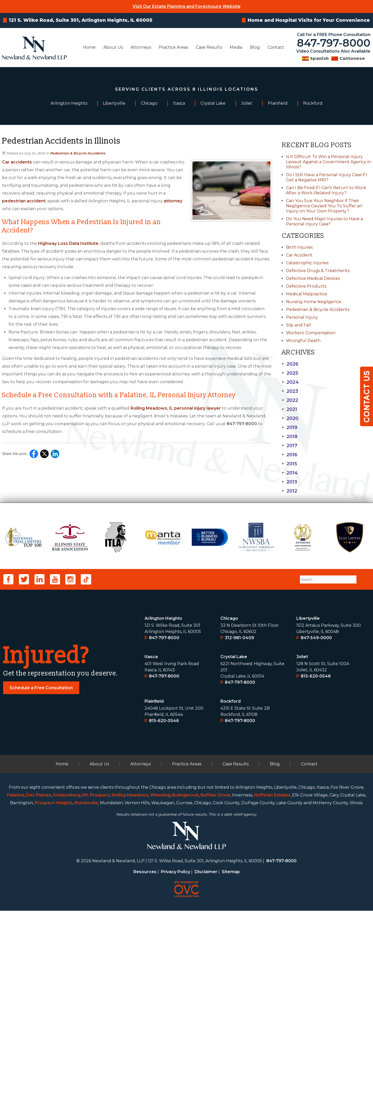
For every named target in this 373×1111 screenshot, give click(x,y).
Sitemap (231, 1072)
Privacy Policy (175, 1072)
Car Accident (299, 255)
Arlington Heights (163, 818)
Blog (255, 47)
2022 (290, 400)
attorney (173, 200)
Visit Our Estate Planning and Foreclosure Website (187, 6)
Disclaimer (206, 1072)
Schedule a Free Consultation (41, 888)
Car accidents (17, 162)
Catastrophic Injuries (307, 262)
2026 (290, 364)
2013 (289, 482)
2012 (289, 491)
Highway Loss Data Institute (68, 243)
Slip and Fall (298, 325)
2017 (289, 445)
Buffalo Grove (215, 995)
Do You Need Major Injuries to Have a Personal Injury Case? (324, 221)
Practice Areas (173, 47)
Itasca (151, 856)
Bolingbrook (185, 995)
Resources (144, 1072)
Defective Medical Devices (313, 278)
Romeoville (86, 1003)
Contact (276, 47)
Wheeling (160, 995)
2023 (290, 391)
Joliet (302, 856)
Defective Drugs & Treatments (317, 270)
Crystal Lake (233, 856)
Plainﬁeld (154, 901)
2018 (289, 436)
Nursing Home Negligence (313, 301)
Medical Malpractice (306, 293)
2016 (289, 454)
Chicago (229, 818)
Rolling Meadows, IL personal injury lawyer (176, 408)
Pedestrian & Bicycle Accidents (77, 153)
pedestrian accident (24, 200)
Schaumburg (66, 995)
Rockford (230, 901)
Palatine (15, 995)
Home (89, 47)
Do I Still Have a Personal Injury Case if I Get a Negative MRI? (326, 177)
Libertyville (308, 818)
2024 (290, 382)
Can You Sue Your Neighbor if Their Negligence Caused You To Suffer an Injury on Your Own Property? (324, 205)
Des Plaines (38, 995)
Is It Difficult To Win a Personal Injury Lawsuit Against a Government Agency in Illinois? (328, 161)
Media (236, 47)
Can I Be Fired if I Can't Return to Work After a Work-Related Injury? (326, 190)
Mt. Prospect (96, 995)
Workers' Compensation (310, 332)
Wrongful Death (303, 340)
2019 (289, 427)
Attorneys (141, 47)
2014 (290, 472)
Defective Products (306, 286)
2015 (289, 463)
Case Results (209, 47)
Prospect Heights (54, 1003)
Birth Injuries (299, 247)
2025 (290, 373)
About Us (113, 47)
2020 (290, 418)
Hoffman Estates (272, 995)
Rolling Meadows (130, 995)
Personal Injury (302, 317)
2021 (289, 409)
